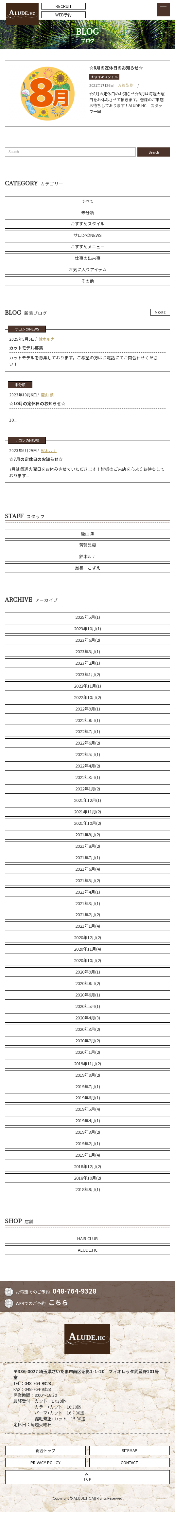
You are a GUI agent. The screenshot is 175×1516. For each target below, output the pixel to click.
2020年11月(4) (87, 949)
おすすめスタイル (104, 76)
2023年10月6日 (23, 394)
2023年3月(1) (87, 651)
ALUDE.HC (87, 1250)
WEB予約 (63, 14)
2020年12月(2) (87, 937)
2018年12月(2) (87, 1166)
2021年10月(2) (87, 823)
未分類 (87, 212)
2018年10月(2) (87, 1178)
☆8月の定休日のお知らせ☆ (116, 68)
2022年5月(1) (87, 754)
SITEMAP (129, 1450)
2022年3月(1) (87, 777)
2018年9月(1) (87, 1189)
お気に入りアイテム (88, 269)
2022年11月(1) (87, 686)
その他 (87, 281)
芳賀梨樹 (125, 85)
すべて (87, 201)
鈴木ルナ (46, 339)
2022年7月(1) (87, 731)
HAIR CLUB (87, 1238)
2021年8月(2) (87, 846)
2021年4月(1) (87, 892)
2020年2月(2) (87, 1040)
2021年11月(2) (87, 811)
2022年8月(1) (87, 720)
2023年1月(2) (87, 674)
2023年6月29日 (23, 450)
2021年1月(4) (87, 926)
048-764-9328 (74, 1291)
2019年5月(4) (87, 1109)
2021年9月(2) (87, 834)
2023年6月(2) (87, 640)
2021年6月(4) (87, 869)
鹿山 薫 (47, 394)
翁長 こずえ (87, 568)
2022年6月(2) (87, 743)
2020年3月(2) (87, 1029)
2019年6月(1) (87, 1097)
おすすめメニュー (88, 246)
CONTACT (129, 1462)
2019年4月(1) (87, 1120)
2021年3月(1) (87, 903)
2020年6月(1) (87, 995)
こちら (58, 1302)
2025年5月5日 (22, 339)
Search (154, 152)
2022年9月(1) (87, 709)
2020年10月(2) (87, 960)
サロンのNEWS (87, 235)
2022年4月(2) (87, 766)
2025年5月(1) (87, 617)
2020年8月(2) (87, 983)
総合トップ (45, 1450)
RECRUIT (64, 6)
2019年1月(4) (87, 1155)
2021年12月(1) (87, 800)
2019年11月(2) (87, 1063)
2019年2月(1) (87, 1143)
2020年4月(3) (87, 1017)
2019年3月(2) (87, 1132)
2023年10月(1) (87, 628)
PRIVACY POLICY (45, 1462)
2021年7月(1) (87, 857)
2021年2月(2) (87, 914)
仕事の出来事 (87, 258)
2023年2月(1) (87, 663)
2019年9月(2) (87, 1075)
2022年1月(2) (87, 789)
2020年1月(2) (87, 1052)
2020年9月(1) (87, 972)
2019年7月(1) (87, 1086)
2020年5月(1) (87, 1006)
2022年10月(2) (87, 697)
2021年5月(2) (87, 880)
